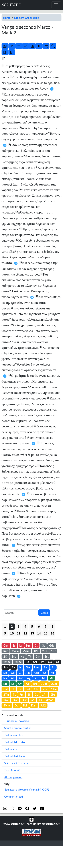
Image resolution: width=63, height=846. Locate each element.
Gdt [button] (37, 656)
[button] (31, 819)
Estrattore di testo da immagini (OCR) (26, 789)
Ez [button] (53, 667)
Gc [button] (36, 694)
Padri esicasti (12, 749)
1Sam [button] (15, 651)
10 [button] (12, 633)
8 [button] (52, 626)
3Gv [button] (24, 700)
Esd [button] (14, 656)
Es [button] (13, 645)
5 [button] (32, 626)
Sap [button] (5, 667)
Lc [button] (12, 683)
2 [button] (12, 626)
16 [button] (52, 633)
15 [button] (45, 633)
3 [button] (18, 626)
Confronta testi (13, 796)
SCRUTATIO (11, 5)
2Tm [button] (6, 694)
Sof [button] (20, 678)
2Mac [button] (18, 662)
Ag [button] (29, 678)
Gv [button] (20, 683)
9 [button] (5, 633)
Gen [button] (5, 645)
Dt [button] (36, 645)
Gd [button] (32, 700)
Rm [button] (35, 683)
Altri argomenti (13, 777)
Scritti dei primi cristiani (18, 728)
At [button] (27, 683)
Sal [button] (35, 662)
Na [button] (5, 678)
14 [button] (39, 633)
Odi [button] (16, 705)
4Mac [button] (6, 705)
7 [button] (45, 626)
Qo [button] (50, 662)
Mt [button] (51, 678)
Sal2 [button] (43, 705)
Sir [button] (13, 667)
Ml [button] (43, 678)
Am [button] (28, 672)
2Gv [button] (15, 700)
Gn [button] (45, 672)
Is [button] (20, 667)
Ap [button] (40, 700)
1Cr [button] (53, 651)
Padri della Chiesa (14, 756)
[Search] (20, 612)
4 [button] (25, 626)
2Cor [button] (54, 683)
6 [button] (39, 626)
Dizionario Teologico (16, 721)
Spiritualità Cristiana (16, 763)
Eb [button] (29, 694)
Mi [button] (52, 672)
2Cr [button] (5, 656)
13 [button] (32, 633)
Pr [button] (42, 662)
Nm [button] (28, 645)
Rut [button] (5, 651)
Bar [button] (45, 667)
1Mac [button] (6, 662)
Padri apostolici (13, 735)
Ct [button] (57, 662)
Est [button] (47, 656)
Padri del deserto (14, 742)
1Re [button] (35, 651)
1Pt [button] (44, 694)
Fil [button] (19, 689)
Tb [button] (30, 656)
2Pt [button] (53, 694)
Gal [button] (5, 689)
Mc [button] (5, 683)
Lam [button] (36, 667)
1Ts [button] (36, 689)
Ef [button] (13, 689)
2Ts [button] (45, 689)
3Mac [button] (49, 700)
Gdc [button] (51, 645)
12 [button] (25, 633)
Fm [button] (21, 694)
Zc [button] (36, 678)
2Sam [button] (26, 651)
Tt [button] (14, 694)
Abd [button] (36, 672)
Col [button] (28, 689)
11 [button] (18, 633)
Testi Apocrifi (12, 770)
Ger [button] (28, 667)
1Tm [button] (54, 689)
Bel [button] (25, 705)
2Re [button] (44, 651)
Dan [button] (33, 705)
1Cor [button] (44, 683)
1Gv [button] (5, 700)
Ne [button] (22, 656)
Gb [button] (27, 662)
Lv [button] (20, 645)
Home (6, 17)
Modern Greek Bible (26, 17)
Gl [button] (20, 672)
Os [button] (13, 672)
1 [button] (5, 626)
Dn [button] (5, 672)
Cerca (44, 612)
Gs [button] (43, 645)
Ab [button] (12, 678)
